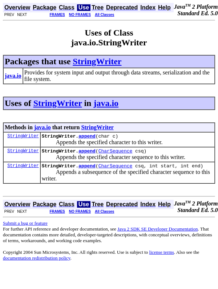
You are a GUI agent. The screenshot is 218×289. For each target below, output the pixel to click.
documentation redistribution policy (36, 261)
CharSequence (115, 153)
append (87, 137)
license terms (161, 255)
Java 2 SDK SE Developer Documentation (157, 232)
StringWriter (97, 61)
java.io (105, 103)
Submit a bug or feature (25, 226)
